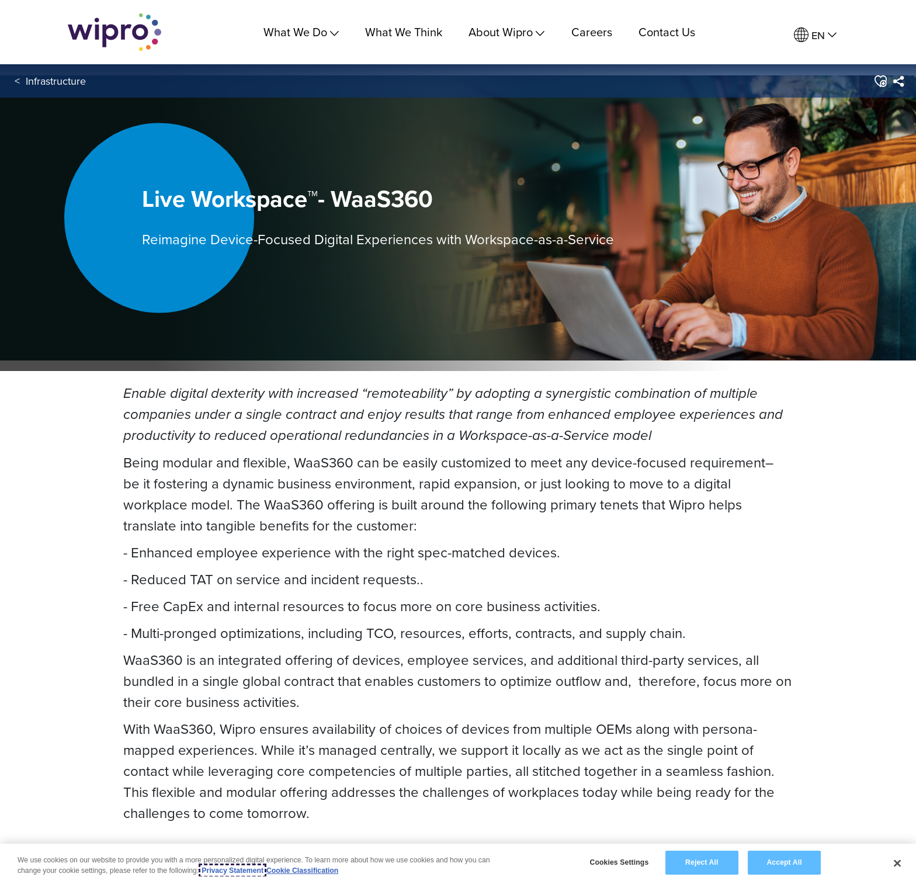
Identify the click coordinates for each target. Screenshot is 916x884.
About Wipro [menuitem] (506, 31)
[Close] (897, 863)
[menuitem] (815, 35)
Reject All (701, 863)
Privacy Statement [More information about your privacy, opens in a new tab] (232, 871)
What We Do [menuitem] (301, 31)
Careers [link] (591, 31)
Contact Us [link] (667, 31)
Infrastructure (56, 81)
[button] (880, 81)
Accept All (783, 863)
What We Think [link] (403, 31)
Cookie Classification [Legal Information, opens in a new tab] (302, 871)
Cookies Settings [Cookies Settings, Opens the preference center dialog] (618, 863)
